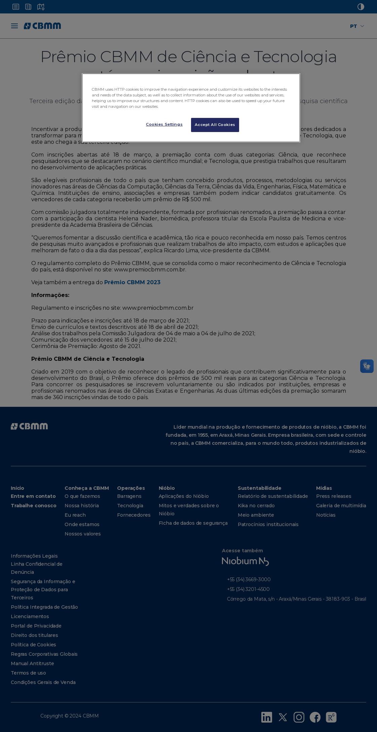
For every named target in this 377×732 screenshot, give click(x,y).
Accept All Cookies (215, 124)
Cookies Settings (164, 124)
